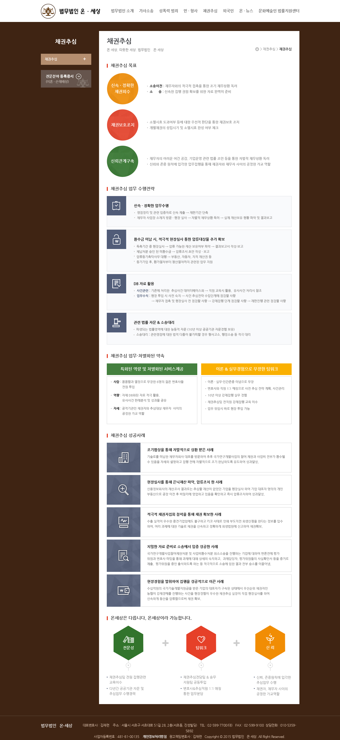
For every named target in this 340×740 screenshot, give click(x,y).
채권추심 (210, 11)
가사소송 (146, 11)
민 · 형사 (191, 11)
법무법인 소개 (122, 11)
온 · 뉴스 (246, 11)
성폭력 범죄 (168, 11)
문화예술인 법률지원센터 (279, 11)
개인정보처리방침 (155, 736)
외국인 (228, 11)
